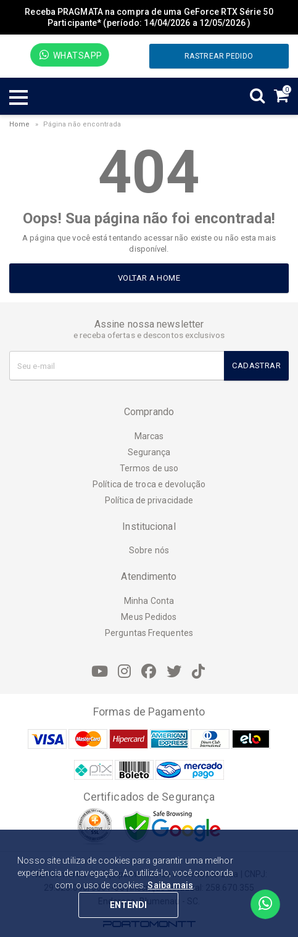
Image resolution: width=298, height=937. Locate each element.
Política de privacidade (149, 500)
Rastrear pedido (218, 56)
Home (19, 124)
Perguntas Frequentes (149, 633)
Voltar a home (149, 278)
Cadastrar (256, 365)
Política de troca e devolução (149, 484)
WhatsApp (70, 54)
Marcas (149, 436)
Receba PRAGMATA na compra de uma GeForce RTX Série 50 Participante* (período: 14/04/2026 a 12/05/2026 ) (149, 17)
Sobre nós (149, 550)
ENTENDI (128, 905)
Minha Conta (149, 601)
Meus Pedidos (148, 617)
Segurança (149, 452)
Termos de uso (149, 468)
